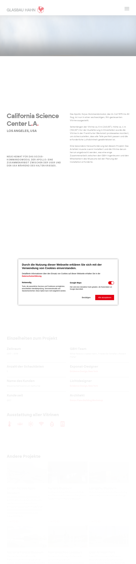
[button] (86, 297)
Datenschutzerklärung (31, 276)
